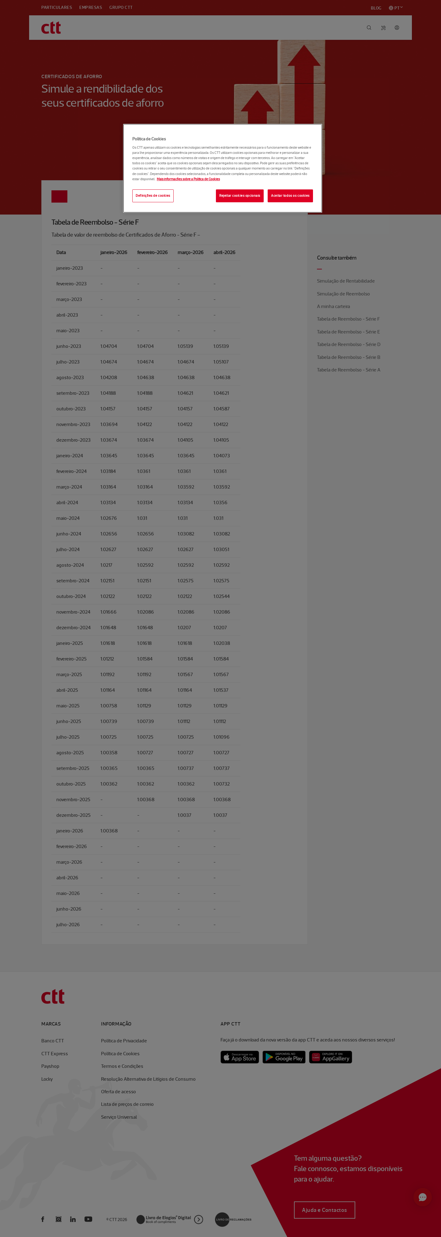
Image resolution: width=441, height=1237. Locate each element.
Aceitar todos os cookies (290, 195)
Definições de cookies (153, 195)
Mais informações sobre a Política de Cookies (188, 179)
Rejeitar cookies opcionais (239, 195)
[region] (222, 168)
